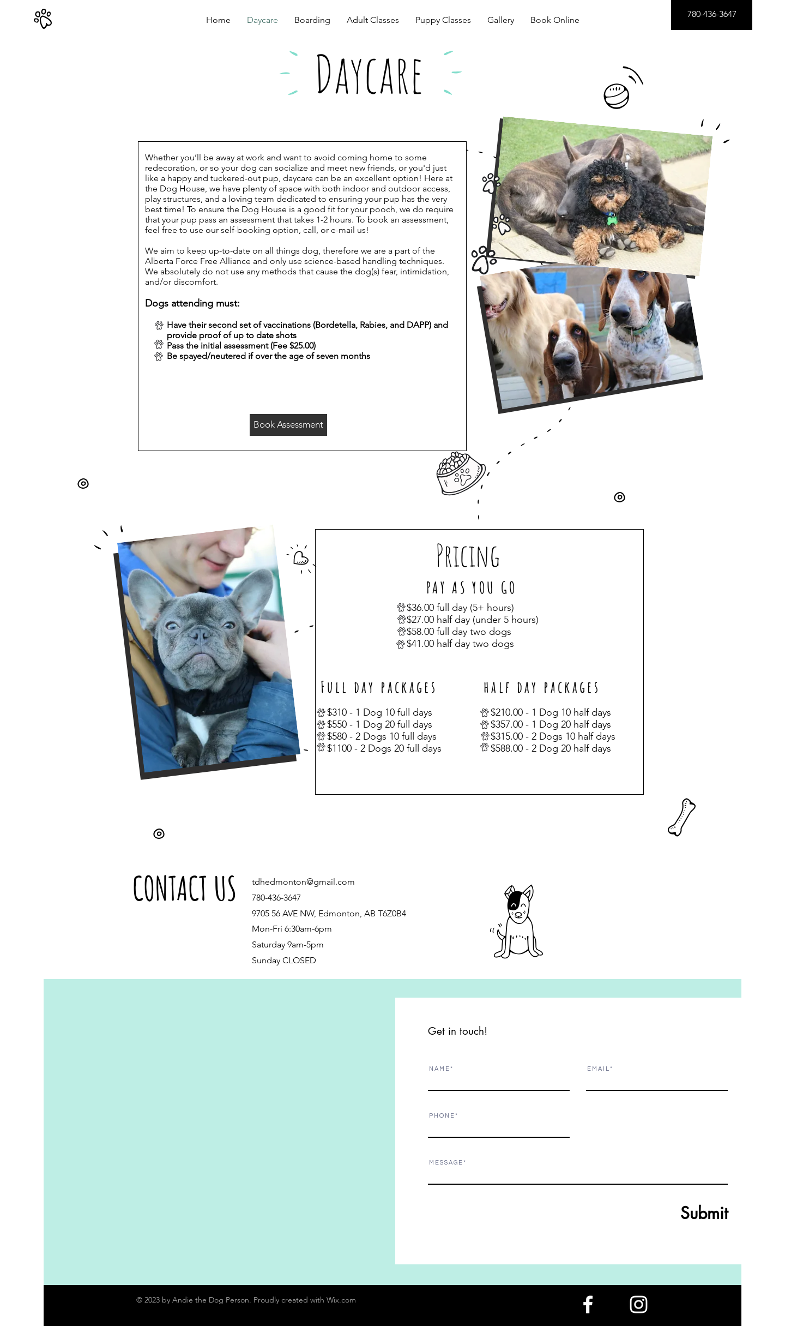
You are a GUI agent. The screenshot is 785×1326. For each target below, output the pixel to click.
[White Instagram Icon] (638, 1304)
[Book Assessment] (288, 425)
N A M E (439, 1069)
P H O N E (441, 1116)
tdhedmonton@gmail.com (303, 882)
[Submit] (677, 1212)
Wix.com (341, 1300)
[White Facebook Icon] (588, 1304)
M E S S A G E (445, 1163)
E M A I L (598, 1069)
